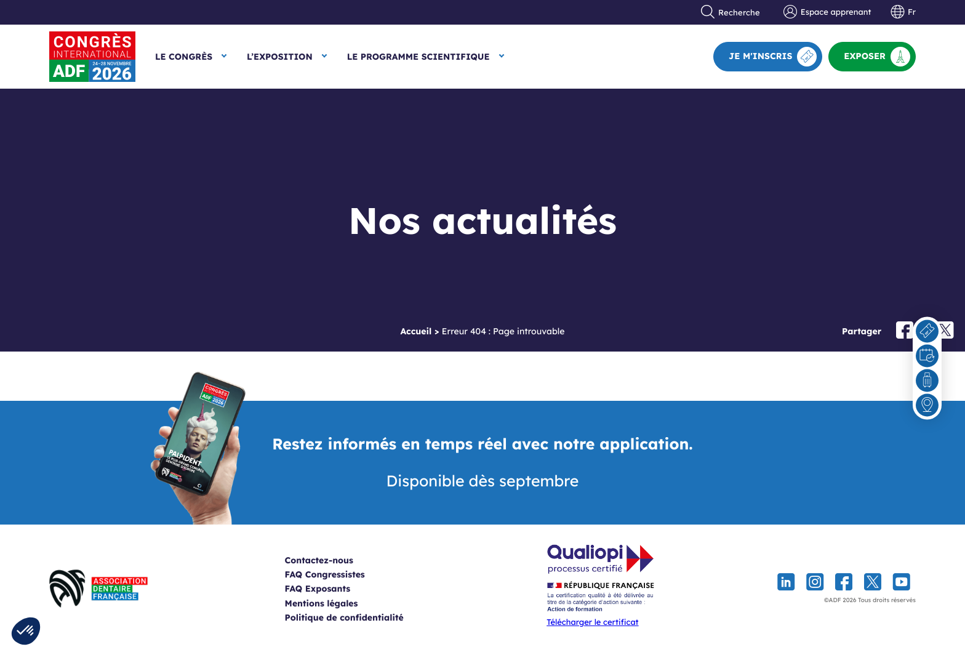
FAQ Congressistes (340, 574)
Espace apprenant (827, 12)
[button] (26, 631)
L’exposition (280, 57)
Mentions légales (336, 603)
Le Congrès (183, 57)
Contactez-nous (334, 560)
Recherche (730, 12)
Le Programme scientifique (418, 57)
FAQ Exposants (333, 588)
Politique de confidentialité (359, 617)
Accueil (415, 331)
